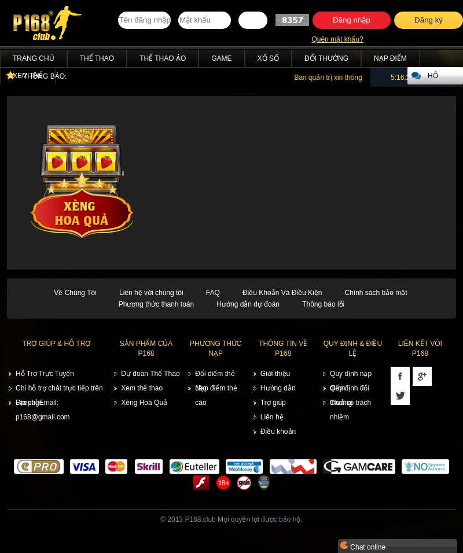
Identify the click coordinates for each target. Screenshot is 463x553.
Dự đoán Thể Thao (150, 374)
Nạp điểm (390, 58)
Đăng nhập (351, 20)
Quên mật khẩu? (337, 39)
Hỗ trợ (435, 78)
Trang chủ (33, 58)
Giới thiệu (275, 374)
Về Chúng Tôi (75, 293)
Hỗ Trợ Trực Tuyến (45, 374)
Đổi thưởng (326, 58)
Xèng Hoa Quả (144, 403)
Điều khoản (278, 431)
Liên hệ (272, 417)
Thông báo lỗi (323, 304)
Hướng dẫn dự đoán (248, 304)
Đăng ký (428, 20)
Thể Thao (97, 58)
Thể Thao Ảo (162, 58)
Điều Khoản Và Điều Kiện (282, 293)
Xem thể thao (142, 388)
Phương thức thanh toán (156, 304)
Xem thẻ (28, 76)
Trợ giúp (273, 403)
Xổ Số (268, 58)
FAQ (213, 293)
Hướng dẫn (278, 388)
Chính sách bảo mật (375, 293)
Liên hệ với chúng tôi (151, 293)
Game (221, 58)
